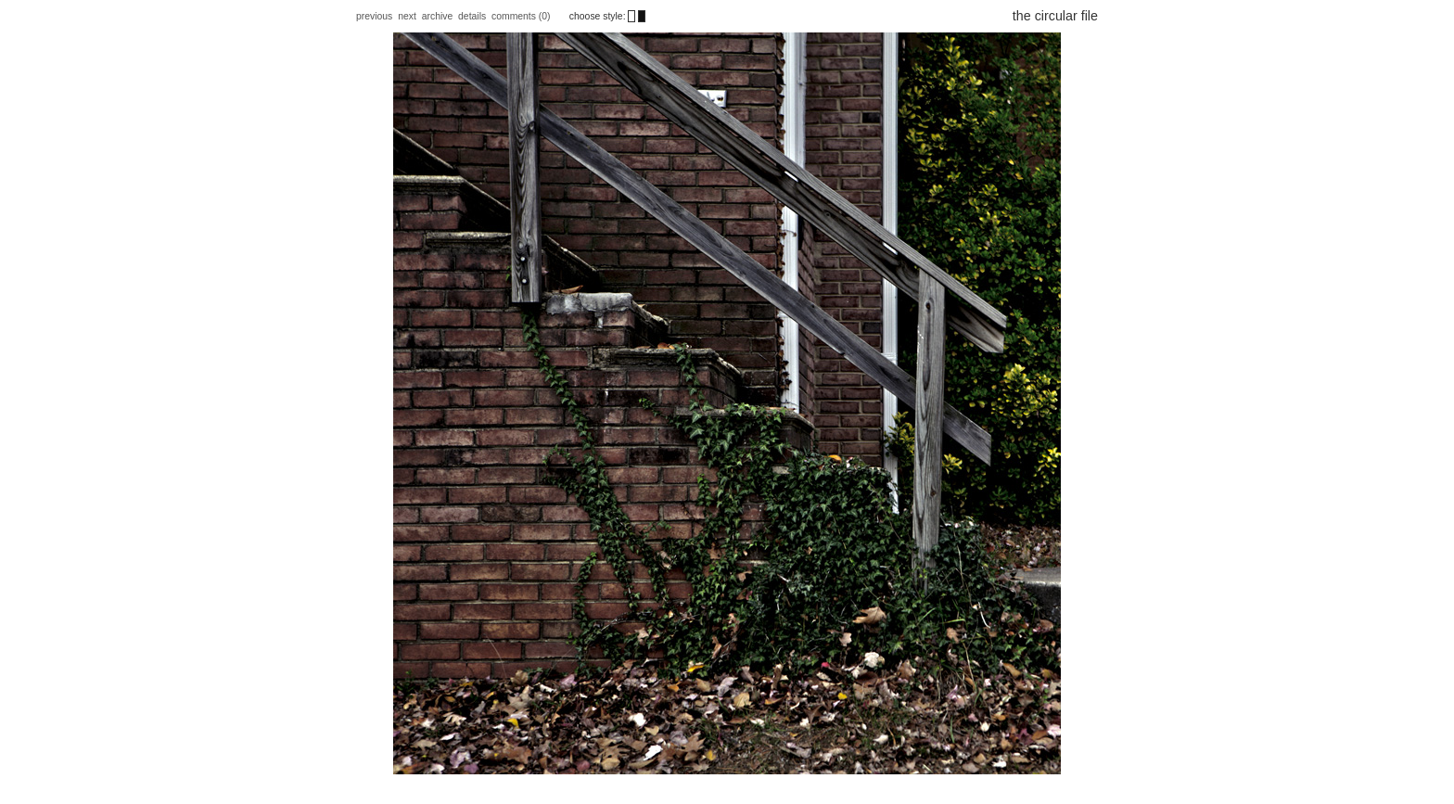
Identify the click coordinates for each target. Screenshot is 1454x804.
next (407, 16)
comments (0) (522, 16)
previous (374, 16)
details (472, 16)
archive (437, 16)
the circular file (1055, 15)
